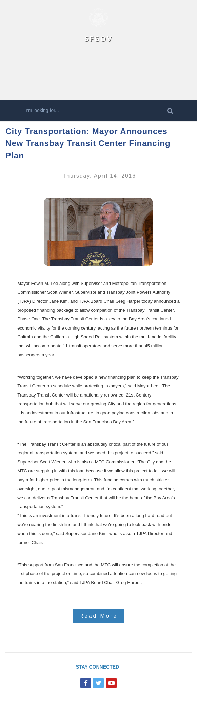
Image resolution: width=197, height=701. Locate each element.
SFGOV (98, 38)
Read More (98, 616)
